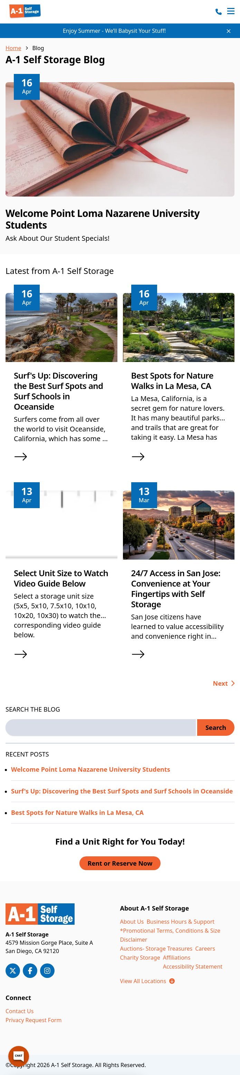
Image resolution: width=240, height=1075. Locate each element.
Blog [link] (38, 48)
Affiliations (177, 957)
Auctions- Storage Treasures (156, 948)
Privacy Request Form (33, 1020)
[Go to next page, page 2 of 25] (224, 683)
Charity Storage (140, 957)
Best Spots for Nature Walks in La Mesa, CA (172, 380)
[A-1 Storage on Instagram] (47, 970)
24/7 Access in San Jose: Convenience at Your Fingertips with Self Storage (176, 588)
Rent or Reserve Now (120, 863)
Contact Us (19, 1011)
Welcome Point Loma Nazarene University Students (103, 219)
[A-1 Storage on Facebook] (30, 970)
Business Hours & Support (180, 921)
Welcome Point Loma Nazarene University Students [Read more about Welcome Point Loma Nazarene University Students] (90, 769)
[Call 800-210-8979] (218, 12)
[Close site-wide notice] (228, 31)
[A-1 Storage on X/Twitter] (13, 970)
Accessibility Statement (192, 966)
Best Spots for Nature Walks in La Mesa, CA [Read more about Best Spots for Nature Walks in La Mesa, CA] (77, 812)
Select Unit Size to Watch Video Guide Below (61, 578)
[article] (120, 168)
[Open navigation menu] (230, 11)
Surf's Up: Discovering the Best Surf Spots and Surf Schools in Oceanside (58, 391)
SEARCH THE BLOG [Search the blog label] (33, 709)
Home (13, 48)
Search (215, 727)
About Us (132, 921)
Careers (205, 948)
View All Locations (147, 981)
